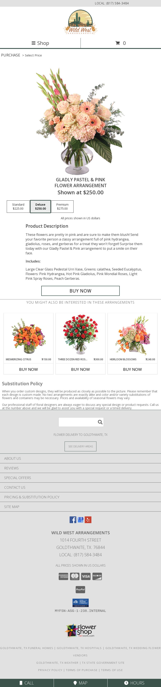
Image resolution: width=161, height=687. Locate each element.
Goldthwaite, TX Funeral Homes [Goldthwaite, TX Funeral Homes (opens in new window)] (26, 648)
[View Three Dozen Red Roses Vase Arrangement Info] (80, 335)
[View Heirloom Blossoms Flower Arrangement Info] (132, 335)
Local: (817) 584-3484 (80, 555)
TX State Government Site (103, 663)
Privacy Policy (50, 670)
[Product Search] (81, 422)
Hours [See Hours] (134, 683)
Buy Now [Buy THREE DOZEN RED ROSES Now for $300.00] (80, 369)
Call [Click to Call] (27, 683)
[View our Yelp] (88, 521)
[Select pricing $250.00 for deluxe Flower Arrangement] (40, 207)
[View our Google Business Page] (80, 521)
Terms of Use (112, 670)
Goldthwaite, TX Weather (57, 663)
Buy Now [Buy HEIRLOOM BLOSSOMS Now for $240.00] (132, 369)
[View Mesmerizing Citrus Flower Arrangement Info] (28, 335)
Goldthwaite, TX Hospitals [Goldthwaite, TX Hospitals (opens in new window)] (79, 648)
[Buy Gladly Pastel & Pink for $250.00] (80, 291)
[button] (81, 603)
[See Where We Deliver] (80, 446)
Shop (40, 42)
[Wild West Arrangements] (81, 22)
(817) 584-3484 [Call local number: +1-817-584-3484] (117, 3)
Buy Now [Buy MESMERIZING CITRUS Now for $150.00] (28, 369)
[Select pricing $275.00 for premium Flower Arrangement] (62, 207)
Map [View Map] (80, 683)
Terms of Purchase (81, 670)
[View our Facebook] (73, 521)
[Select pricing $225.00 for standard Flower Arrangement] (18, 207)
